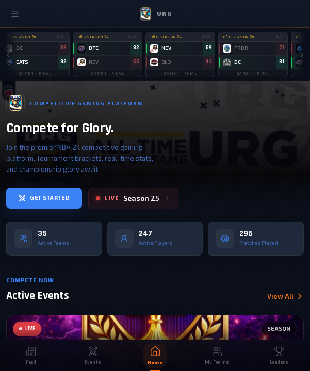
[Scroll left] (8, 54)
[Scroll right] (301, 54)
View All (285, 296)
